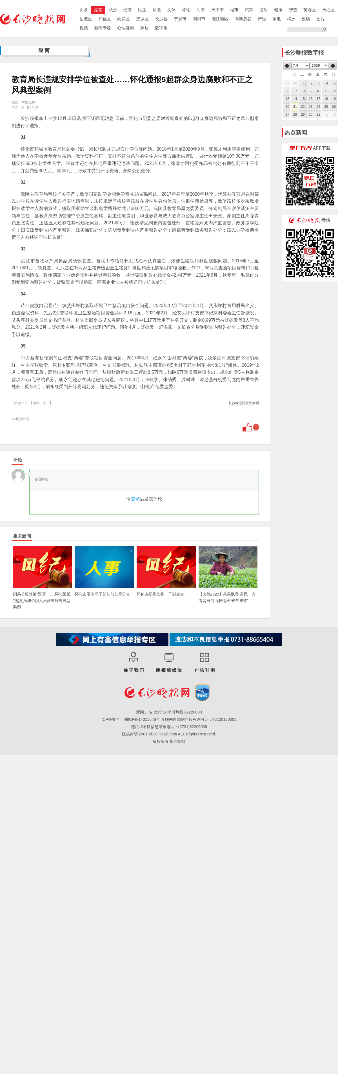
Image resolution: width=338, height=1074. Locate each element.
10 (318, 91)
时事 (201, 9)
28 (295, 115)
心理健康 (125, 27)
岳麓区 (85, 18)
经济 (127, 9)
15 (303, 99)
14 (295, 99)
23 (310, 107)
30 (310, 115)
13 (287, 99)
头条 (83, 9)
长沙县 (161, 18)
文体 (171, 9)
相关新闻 (22, 536)
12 (334, 91)
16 (310, 99)
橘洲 (291, 18)
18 (326, 99)
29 (303, 115)
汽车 (249, 9)
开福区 (104, 18)
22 (303, 107)
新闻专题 (102, 27)
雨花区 (123, 18)
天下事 (217, 9)
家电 (276, 18)
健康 (278, 9)
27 (287, 115)
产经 (262, 18)
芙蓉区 (309, 9)
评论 (186, 9)
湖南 (98, 9)
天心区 (328, 9)
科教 (157, 9)
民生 (142, 9)
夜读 (306, 18)
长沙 (113, 9)
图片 (320, 18)
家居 (144, 27)
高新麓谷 (243, 18)
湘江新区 (220, 18)
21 (295, 107)
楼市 (234, 9)
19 (334, 99)
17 (318, 99)
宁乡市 (180, 18)
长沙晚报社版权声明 (243, 403)
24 (318, 107)
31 (318, 115)
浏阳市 (199, 18)
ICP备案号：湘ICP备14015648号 (131, 719)
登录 (135, 498)
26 (334, 107)
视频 (83, 27)
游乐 (263, 9)
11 (326, 91)
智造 (293, 9)
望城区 (142, 18)
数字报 (161, 27)
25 (326, 107)
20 (287, 107)
